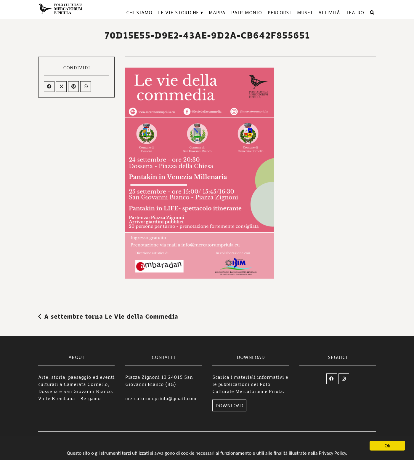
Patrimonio (246, 12)
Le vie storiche (178, 12)
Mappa (217, 12)
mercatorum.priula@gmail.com (160, 398)
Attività (329, 12)
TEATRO (355, 12)
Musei (304, 12)
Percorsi (279, 12)
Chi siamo (139, 12)
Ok (387, 446)
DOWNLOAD (229, 405)
